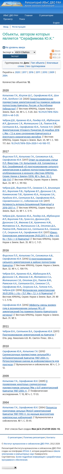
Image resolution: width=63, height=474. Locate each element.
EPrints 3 (27, 451)
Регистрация (19, 26)
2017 (24, 72)
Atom (55, 51)
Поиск (22, 19)
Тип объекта (38, 62)
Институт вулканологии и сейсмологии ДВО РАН (26, 444)
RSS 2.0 (54, 57)
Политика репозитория (34, 437)
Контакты (51, 437)
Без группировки (35, 66)
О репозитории (46, 15)
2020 (17, 72)
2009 (51, 72)
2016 (31, 72)
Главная (29, 15)
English (56, 23)
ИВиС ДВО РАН (10, 15)
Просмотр (8, 19)
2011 (38, 72)
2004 (5, 75)
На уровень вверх (15, 47)
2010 (44, 72)
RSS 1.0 (54, 54)
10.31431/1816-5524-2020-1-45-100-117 (30, 143)
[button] (15, 56)
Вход (5, 26)
